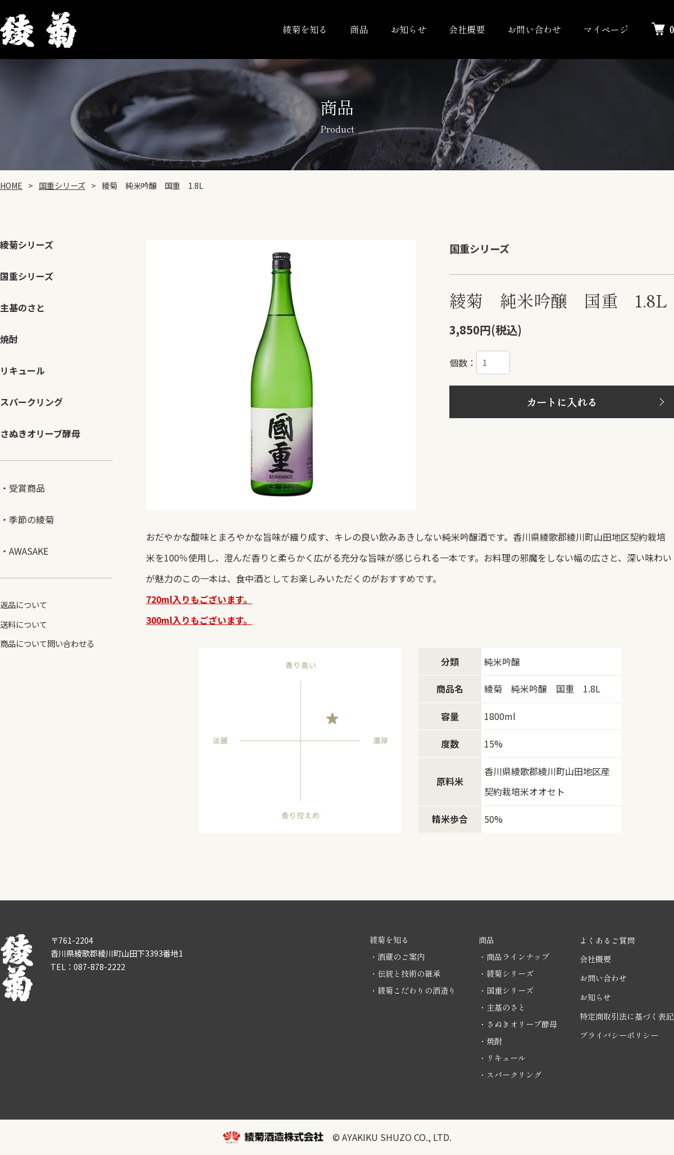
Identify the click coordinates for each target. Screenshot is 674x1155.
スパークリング (31, 402)
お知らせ (408, 29)
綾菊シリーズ (26, 244)
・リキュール (502, 1057)
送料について (23, 624)
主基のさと (22, 307)
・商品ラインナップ (514, 956)
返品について (23, 604)
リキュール (22, 370)
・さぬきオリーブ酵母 (518, 1024)
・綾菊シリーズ (506, 973)
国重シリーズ (26, 276)
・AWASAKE (24, 551)
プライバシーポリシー (619, 1035)
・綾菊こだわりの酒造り (413, 990)
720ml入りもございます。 (199, 599)
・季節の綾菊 (27, 519)
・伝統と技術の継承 (405, 973)
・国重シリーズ (506, 990)
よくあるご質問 (607, 940)
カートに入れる (561, 402)
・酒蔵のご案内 (397, 956)
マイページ (606, 29)
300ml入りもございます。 (199, 620)
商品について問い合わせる (47, 643)
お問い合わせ (534, 29)
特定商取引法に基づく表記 (627, 1016)
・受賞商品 (22, 488)
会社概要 (467, 29)
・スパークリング (510, 1074)
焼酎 (9, 339)
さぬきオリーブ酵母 (40, 433)
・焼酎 (490, 1041)
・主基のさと (502, 1007)
